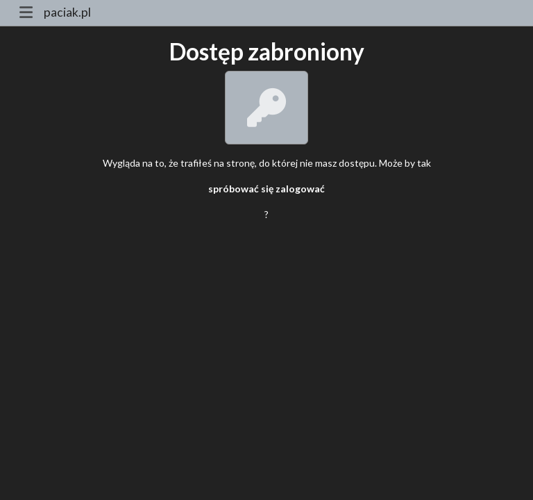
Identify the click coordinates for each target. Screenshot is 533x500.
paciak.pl (67, 12)
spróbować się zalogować (266, 188)
